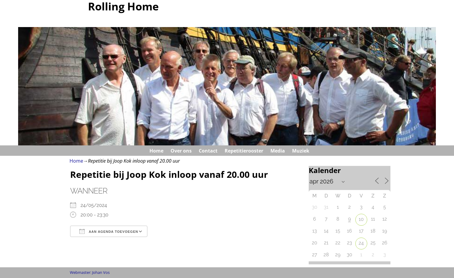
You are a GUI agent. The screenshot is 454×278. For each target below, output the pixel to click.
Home (156, 150)
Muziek (300, 150)
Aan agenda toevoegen (108, 231)
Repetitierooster (244, 150)
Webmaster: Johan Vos (90, 272)
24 (361, 243)
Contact (208, 150)
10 (361, 219)
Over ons (181, 150)
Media (277, 150)
